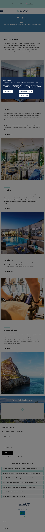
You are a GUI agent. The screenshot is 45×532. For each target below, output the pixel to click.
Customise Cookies (8, 91)
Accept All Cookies (23, 95)
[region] (22, 88)
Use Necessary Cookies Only (25, 91)
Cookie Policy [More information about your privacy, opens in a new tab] (31, 87)
